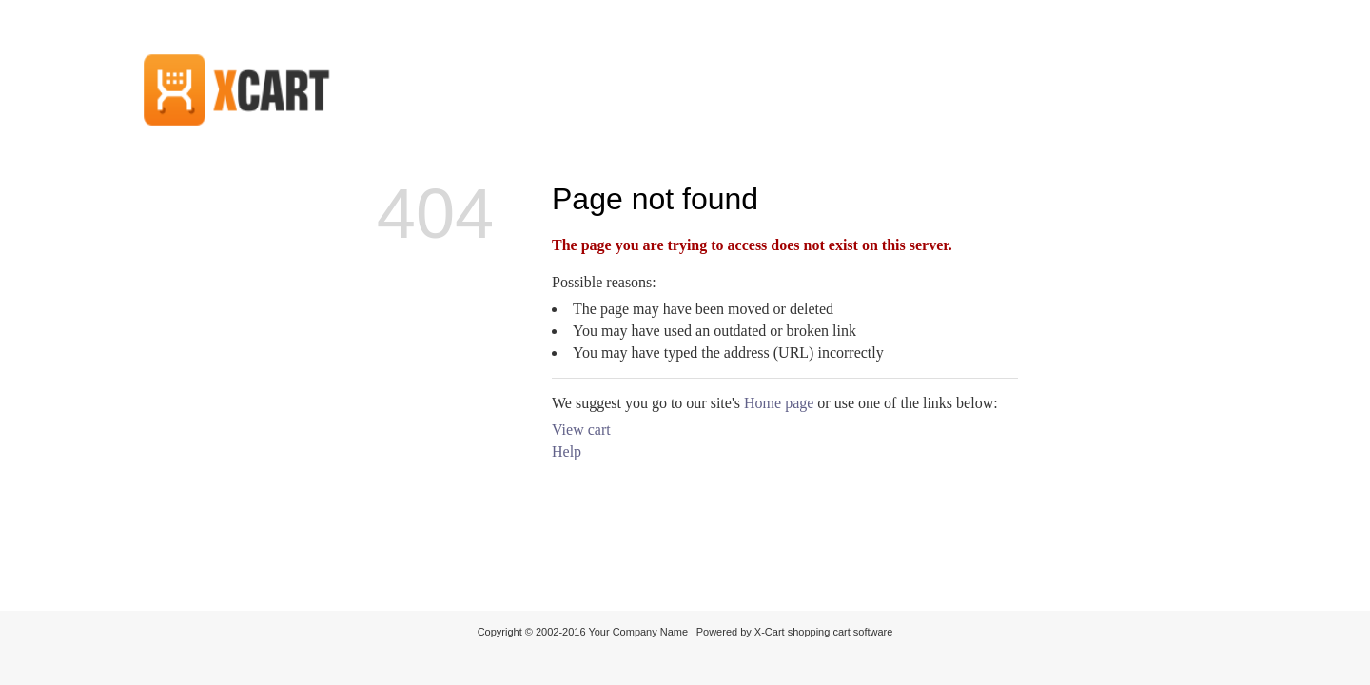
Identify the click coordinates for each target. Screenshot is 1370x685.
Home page (778, 403)
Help (566, 451)
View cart (581, 429)
